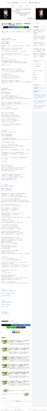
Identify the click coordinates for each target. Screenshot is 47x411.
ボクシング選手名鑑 (4, 313)
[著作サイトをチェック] (14, 332)
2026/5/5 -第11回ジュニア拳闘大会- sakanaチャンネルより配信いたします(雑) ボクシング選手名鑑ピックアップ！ (40, 38)
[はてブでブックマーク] (16, 27)
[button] (26, 27)
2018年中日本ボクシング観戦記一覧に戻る (8, 290)
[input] (39, 23)
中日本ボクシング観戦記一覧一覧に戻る (8, 293)
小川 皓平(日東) (13, 39)
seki (36, 103)
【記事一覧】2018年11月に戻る (6, 302)
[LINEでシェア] (21, 27)
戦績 (13, 321)
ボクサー (10, 321)
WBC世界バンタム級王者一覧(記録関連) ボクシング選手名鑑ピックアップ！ (39, 102)
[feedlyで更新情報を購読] (16, 332)
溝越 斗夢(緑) (12, 186)
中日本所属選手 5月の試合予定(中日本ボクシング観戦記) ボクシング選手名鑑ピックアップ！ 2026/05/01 (40, 31)
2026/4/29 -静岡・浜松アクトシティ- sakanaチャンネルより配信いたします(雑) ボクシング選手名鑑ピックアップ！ (40, 44)
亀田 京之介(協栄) (4, 186)
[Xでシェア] (6, 27)
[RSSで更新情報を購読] (18, 332)
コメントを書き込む (16, 401)
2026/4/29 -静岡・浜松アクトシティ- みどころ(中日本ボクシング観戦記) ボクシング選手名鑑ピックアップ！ (40, 50)
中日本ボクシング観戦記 (5, 321)
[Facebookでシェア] (11, 27)
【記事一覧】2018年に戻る (6, 304)
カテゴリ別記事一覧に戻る (5, 295)
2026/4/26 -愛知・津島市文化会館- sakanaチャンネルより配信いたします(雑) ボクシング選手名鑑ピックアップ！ (40, 55)
